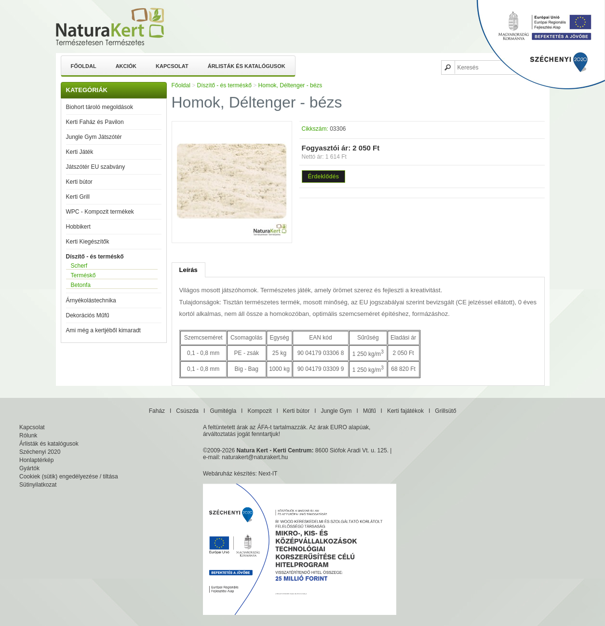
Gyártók (29, 468)
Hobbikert (78, 226)
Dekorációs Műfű (87, 315)
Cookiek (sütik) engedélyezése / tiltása (68, 476)
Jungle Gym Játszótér (94, 137)
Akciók (126, 66)
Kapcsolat (172, 66)
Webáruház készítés (229, 473)
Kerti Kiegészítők (87, 241)
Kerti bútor (79, 181)
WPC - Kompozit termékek (100, 211)
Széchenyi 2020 (39, 452)
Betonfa (81, 285)
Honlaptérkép (36, 460)
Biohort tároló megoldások (99, 107)
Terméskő (83, 275)
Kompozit (259, 411)
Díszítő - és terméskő (95, 256)
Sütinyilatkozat (37, 484)
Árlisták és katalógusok (246, 66)
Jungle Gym (336, 411)
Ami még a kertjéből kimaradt (103, 330)
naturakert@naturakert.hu (255, 457)
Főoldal (83, 66)
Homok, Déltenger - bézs (290, 85)
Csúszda (187, 411)
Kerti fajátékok (405, 411)
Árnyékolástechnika (91, 300)
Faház (157, 411)
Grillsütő (445, 411)
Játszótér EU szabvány (95, 166)
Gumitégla (223, 411)
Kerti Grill (78, 196)
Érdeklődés (323, 176)
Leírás (188, 269)
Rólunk (28, 435)
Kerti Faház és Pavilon (95, 122)
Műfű (369, 411)
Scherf (79, 265)
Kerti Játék (80, 152)
